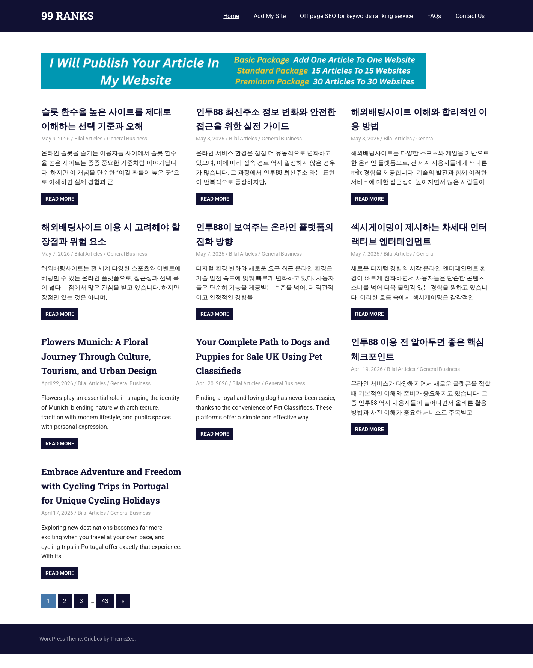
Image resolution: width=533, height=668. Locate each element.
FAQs (434, 16)
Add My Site (270, 16)
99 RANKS (67, 16)
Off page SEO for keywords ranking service (356, 16)
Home (231, 16)
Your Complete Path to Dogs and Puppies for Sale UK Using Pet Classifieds (266, 356)
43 (105, 615)
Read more (59, 199)
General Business (127, 139)
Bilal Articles (88, 139)
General (425, 139)
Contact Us (470, 16)
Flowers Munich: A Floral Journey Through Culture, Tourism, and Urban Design (100, 356)
